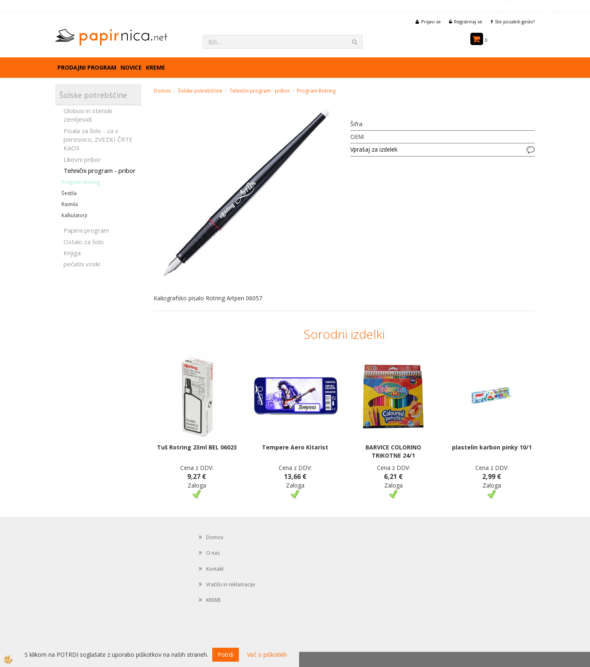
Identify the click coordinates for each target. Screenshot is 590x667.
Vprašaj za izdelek (373, 149)
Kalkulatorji (74, 215)
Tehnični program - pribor (100, 170)
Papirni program (86, 230)
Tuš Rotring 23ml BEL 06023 (197, 447)
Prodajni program (86, 67)
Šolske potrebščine (200, 90)
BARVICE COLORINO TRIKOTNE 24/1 (393, 451)
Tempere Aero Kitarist (295, 447)
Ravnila (69, 204)
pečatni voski (82, 264)
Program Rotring (80, 182)
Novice (131, 67)
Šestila (69, 193)
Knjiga (72, 253)
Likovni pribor (82, 159)
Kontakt (215, 568)
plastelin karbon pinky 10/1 (492, 447)
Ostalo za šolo (84, 242)
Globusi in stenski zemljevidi (88, 115)
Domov (162, 90)
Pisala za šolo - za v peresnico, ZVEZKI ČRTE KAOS (98, 139)
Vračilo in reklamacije (230, 584)
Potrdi (226, 654)
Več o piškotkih (267, 654)
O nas (213, 552)
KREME (155, 67)
